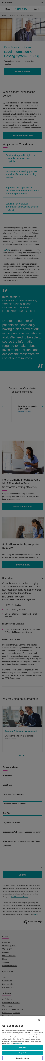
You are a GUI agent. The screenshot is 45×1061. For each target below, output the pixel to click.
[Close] (39, 1020)
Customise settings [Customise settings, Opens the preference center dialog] (22, 1058)
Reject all (22, 1053)
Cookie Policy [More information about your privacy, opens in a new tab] (18, 1043)
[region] (22, 1038)
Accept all (22, 1048)
